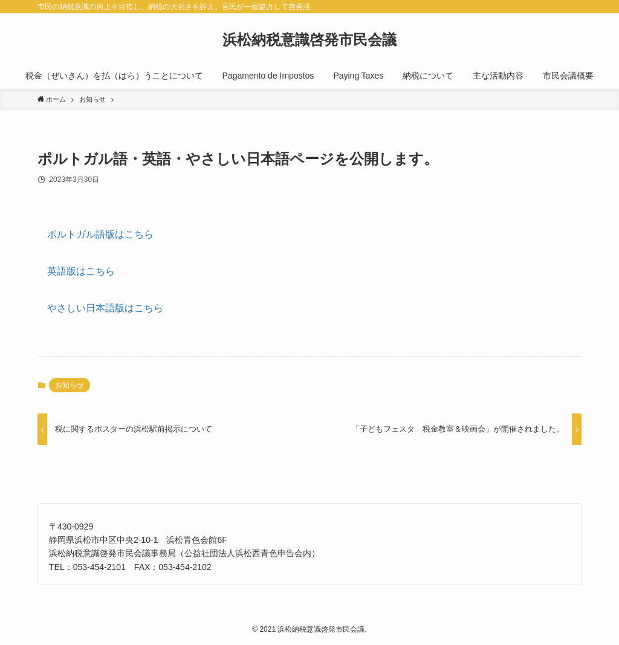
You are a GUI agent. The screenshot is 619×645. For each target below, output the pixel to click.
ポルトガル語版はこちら (100, 234)
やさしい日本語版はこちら (105, 308)
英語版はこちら (81, 271)
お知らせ (69, 385)
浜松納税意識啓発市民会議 (309, 40)
